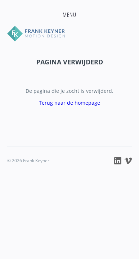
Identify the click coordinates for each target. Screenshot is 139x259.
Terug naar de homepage (69, 102)
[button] (69, 15)
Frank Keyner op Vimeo (128, 160)
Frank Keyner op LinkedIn (117, 160)
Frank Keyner (69, 33)
